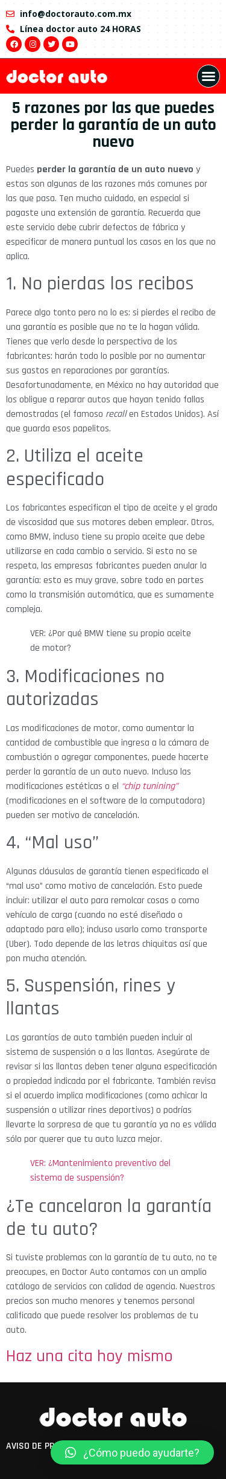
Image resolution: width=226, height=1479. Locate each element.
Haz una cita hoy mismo (89, 1356)
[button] (208, 76)
